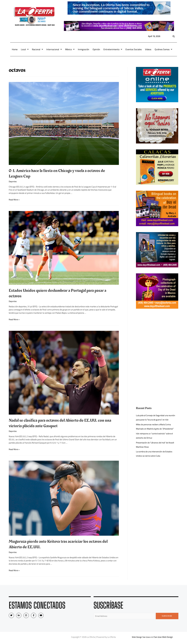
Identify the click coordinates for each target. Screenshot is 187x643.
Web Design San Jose (140, 637)
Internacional (54, 49)
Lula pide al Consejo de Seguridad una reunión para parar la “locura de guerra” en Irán (156, 417)
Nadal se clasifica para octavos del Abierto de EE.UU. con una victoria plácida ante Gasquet (60, 423)
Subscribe (167, 616)
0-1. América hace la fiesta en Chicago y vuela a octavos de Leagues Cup (57, 173)
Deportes (13, 181)
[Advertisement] (157, 334)
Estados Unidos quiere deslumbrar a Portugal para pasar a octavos (57, 293)
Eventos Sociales (134, 49)
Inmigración (83, 49)
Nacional (37, 49)
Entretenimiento (112, 49)
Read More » (14, 200)
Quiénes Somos (163, 49)
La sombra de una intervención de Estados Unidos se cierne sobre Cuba (155, 453)
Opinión (96, 49)
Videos (148, 49)
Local (25, 49)
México (69, 49)
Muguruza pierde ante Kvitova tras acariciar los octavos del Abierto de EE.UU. (58, 544)
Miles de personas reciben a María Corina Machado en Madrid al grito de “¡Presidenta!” (156, 426)
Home (15, 49)
